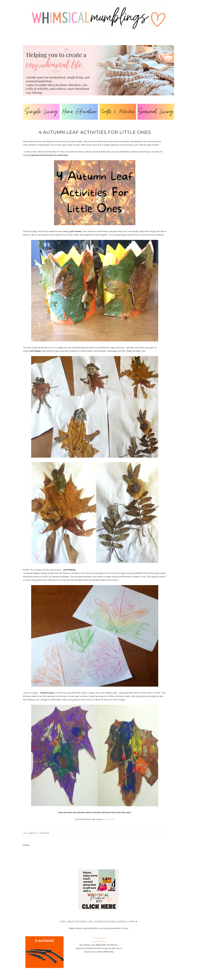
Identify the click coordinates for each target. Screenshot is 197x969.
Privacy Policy (99, 938)
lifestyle (44, 833)
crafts (32, 833)
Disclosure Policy (99, 941)
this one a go (108, 819)
